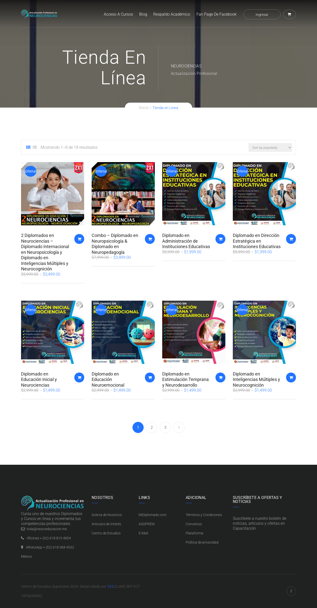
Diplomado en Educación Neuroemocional (108, 379)
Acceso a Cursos (118, 14)
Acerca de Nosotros (107, 515)
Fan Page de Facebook (216, 14)
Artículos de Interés (106, 524)
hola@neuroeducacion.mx (47, 529)
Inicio (144, 107)
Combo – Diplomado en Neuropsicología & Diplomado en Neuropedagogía (115, 244)
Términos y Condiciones (204, 515)
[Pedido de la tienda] (270, 147)
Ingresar (262, 15)
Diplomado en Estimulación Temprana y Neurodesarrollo (185, 379)
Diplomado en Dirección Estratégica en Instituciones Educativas (257, 241)
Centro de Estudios (106, 533)
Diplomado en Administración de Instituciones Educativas (186, 241)
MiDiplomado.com (152, 515)
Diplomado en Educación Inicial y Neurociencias (39, 379)
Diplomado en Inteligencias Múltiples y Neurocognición (256, 379)
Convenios (194, 524)
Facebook (291, 591)
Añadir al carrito (79, 239)
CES (110, 586)
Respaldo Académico (171, 14)
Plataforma (194, 533)
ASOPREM (147, 524)
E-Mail (143, 533)
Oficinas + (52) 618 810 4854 (49, 538)
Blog (143, 14)
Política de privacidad (202, 542)
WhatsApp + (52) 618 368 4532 (50, 547)
